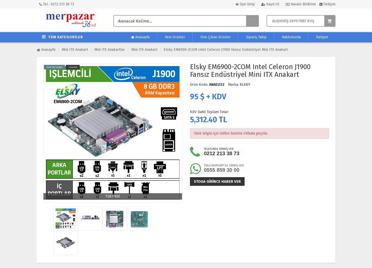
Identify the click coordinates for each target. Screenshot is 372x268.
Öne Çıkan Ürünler (215, 37)
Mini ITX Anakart (75, 49)
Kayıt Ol (270, 4)
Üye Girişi (245, 4)
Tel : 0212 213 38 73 (56, 4)
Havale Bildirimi (301, 4)
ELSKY (245, 84)
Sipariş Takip (256, 37)
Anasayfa (140, 37)
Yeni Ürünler (175, 37)
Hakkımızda (291, 37)
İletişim (327, 4)
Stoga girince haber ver (217, 181)
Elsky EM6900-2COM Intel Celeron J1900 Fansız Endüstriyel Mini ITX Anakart (226, 49)
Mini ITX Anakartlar (109, 49)
